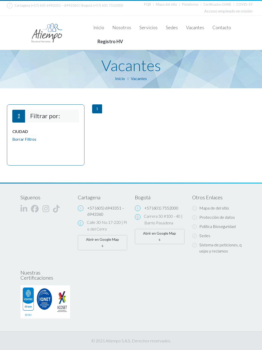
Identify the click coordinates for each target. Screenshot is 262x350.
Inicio (98, 27)
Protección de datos (213, 217)
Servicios (148, 27)
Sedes (172, 27)
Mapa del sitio (166, 4)
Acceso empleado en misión (228, 10)
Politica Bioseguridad (214, 226)
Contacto (221, 27)
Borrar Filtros (24, 139)
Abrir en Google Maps (102, 242)
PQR (147, 4)
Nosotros (121, 27)
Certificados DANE (217, 4)
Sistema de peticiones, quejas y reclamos (217, 247)
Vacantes (195, 27)
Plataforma (190, 4)
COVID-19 (244, 4)
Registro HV (110, 41)
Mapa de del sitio (210, 208)
